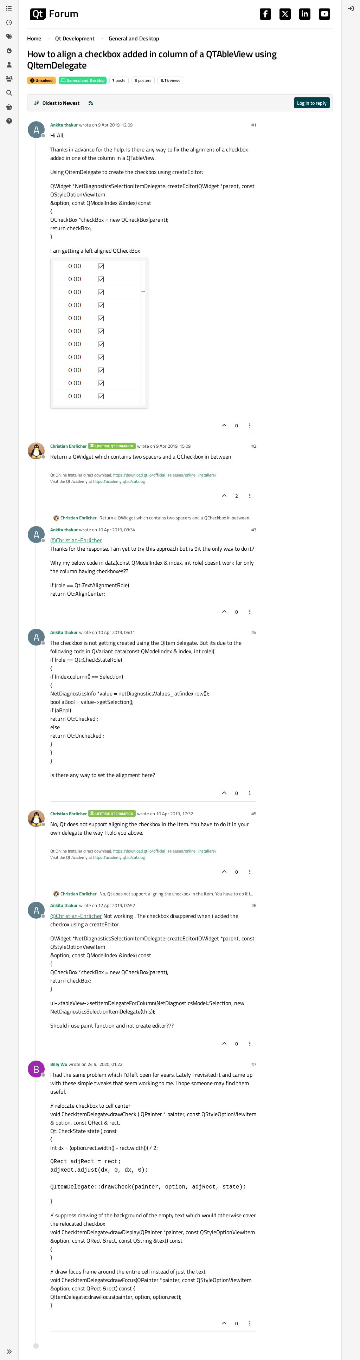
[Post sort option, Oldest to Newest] (56, 102)
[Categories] (9, 8)
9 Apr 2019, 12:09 (115, 124)
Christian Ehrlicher (68, 445)
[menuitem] (351, 8)
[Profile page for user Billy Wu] (36, 1069)
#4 (253, 632)
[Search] (9, 92)
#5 (253, 813)
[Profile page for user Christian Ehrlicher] (36, 450)
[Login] (351, 8)
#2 (253, 445)
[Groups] (9, 78)
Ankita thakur (64, 124)
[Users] (9, 64)
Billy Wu (58, 1064)
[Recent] (9, 22)
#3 (253, 529)
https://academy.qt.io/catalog (119, 481)
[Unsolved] (9, 121)
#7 (253, 1064)
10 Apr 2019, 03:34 (116, 529)
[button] (9, 1351)
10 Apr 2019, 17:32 (174, 813)
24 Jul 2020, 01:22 (105, 1064)
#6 (253, 905)
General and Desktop (82, 80)
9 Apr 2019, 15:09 (173, 445)
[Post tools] (250, 425)
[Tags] (9, 36)
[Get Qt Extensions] (9, 106)
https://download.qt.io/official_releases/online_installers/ (165, 475)
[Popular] (9, 50)
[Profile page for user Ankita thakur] (36, 129)
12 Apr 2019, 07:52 (116, 905)
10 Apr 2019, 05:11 (116, 632)
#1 (253, 124)
